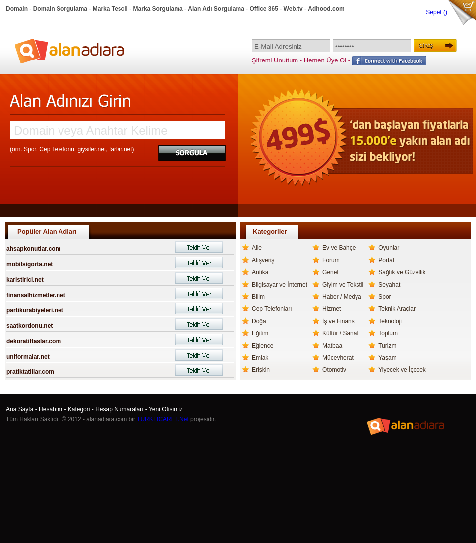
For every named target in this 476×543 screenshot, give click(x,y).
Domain (17, 8)
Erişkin (261, 369)
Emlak (260, 357)
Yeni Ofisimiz (166, 409)
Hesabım (50, 409)
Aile (257, 247)
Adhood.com (326, 8)
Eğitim (260, 333)
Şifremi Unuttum (275, 60)
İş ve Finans (338, 321)
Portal (386, 260)
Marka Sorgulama (158, 8)
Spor (384, 296)
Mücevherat (338, 357)
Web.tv (293, 8)
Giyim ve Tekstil (342, 284)
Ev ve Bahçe (339, 247)
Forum (331, 260)
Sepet (434, 12)
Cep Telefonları (272, 308)
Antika (260, 272)
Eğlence (262, 345)
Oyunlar (388, 247)
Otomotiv (334, 369)
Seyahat (389, 284)
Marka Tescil (110, 8)
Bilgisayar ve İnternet (279, 284)
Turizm (387, 345)
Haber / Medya (341, 296)
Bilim (258, 296)
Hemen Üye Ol (325, 60)
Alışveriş (263, 260)
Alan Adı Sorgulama (216, 8)
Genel (330, 272)
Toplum (388, 333)
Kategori (79, 409)
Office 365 (264, 8)
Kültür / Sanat (340, 333)
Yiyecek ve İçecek (402, 369)
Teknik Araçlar (397, 308)
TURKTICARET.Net (163, 419)
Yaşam (387, 357)
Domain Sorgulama (60, 8)
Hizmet (331, 308)
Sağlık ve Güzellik (401, 272)
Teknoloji (390, 321)
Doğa (259, 321)
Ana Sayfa (19, 409)
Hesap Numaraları (119, 409)
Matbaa (332, 345)
